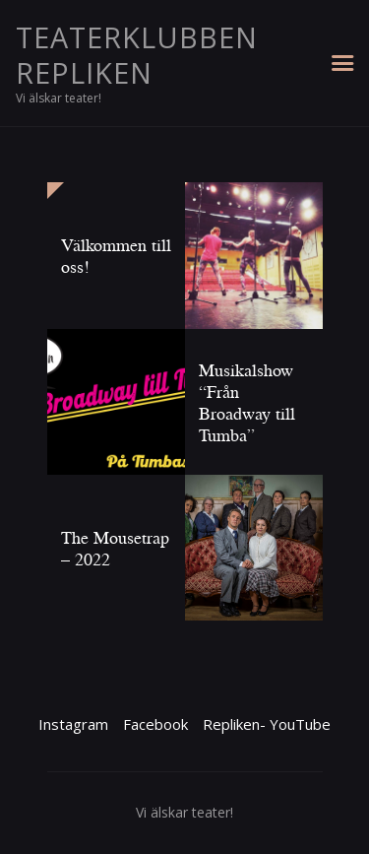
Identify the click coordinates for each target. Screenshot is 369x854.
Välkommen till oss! (116, 255)
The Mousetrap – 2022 (115, 547)
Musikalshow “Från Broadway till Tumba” (247, 402)
